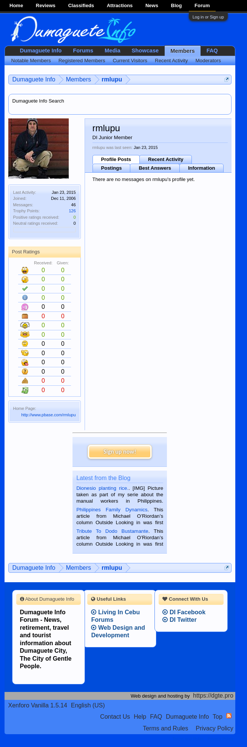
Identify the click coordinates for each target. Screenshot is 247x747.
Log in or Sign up (208, 17)
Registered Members (82, 60)
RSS (229, 715)
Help (140, 716)
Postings (111, 168)
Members (182, 51)
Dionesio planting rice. (102, 488)
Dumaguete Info (41, 51)
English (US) (88, 705)
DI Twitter (179, 620)
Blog (176, 5)
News (151, 5)
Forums (83, 51)
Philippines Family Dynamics (111, 509)
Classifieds (81, 5)
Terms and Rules (165, 728)
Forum (202, 5)
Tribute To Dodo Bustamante (112, 531)
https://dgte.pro (213, 695)
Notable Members (31, 60)
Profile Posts (116, 159)
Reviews (46, 5)
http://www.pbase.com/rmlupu (48, 415)
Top (217, 716)
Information (201, 168)
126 (72, 211)
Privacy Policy (214, 728)
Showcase (145, 51)
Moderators (208, 60)
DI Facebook (183, 612)
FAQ (212, 51)
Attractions (120, 5)
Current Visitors (130, 60)
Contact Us (115, 716)
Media (112, 51)
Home (16, 5)
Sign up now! (119, 451)
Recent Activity (165, 159)
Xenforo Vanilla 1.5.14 (37, 705)
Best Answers (155, 168)
